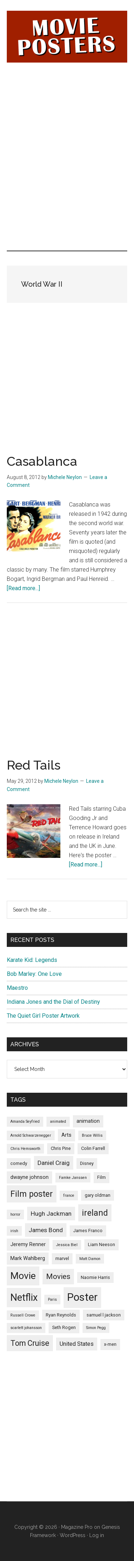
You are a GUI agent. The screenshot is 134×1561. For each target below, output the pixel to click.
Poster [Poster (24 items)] (82, 1297)
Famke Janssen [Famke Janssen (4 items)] (73, 1177)
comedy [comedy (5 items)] (18, 1163)
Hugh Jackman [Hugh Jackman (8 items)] (51, 1213)
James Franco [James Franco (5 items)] (88, 1230)
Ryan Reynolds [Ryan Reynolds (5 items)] (61, 1315)
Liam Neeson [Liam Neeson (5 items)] (101, 1244)
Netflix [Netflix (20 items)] (24, 1297)
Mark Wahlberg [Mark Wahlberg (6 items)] (27, 1258)
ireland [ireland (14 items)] (95, 1213)
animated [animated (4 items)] (58, 1121)
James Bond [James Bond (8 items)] (46, 1230)
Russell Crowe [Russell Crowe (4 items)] (22, 1315)
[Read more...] (23, 588)
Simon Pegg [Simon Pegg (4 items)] (96, 1327)
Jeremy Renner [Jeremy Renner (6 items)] (28, 1244)
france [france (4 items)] (68, 1195)
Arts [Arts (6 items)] (66, 1135)
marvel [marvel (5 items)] (62, 1258)
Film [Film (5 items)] (101, 1177)
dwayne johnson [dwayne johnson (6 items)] (29, 1177)
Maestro (17, 987)
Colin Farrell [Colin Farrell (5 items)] (93, 1148)
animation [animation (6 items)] (88, 1121)
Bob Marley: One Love (34, 973)
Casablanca (42, 461)
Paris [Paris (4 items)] (52, 1299)
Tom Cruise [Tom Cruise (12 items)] (29, 1343)
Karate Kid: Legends (32, 960)
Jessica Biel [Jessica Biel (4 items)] (67, 1245)
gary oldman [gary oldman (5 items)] (97, 1195)
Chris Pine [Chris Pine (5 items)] (61, 1148)
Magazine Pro (77, 1527)
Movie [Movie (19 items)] (23, 1275)
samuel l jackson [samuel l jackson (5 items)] (103, 1315)
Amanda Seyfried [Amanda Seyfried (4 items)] (25, 1121)
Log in (96, 1535)
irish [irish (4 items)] (14, 1231)
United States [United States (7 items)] (77, 1343)
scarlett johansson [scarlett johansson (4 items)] (26, 1327)
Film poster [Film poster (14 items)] (31, 1194)
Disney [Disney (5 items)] (87, 1163)
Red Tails (33, 764)
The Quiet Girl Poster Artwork (43, 1015)
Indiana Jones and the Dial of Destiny (53, 1001)
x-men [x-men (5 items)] (110, 1344)
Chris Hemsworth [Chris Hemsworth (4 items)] (25, 1148)
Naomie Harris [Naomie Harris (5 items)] (95, 1277)
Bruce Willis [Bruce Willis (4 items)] (92, 1135)
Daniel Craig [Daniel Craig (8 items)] (54, 1162)
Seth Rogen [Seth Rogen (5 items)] (64, 1327)
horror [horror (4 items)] (15, 1214)
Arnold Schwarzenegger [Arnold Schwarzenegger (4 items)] (30, 1135)
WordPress (72, 1535)
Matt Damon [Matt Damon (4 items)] (89, 1258)
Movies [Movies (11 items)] (58, 1276)
